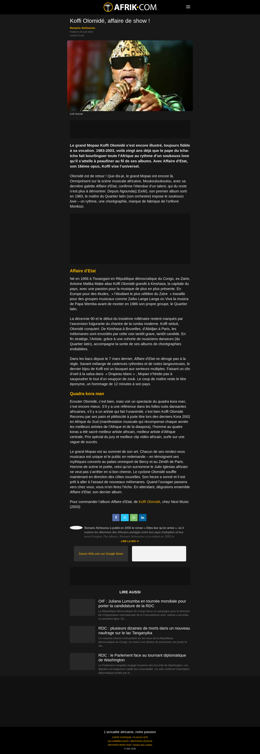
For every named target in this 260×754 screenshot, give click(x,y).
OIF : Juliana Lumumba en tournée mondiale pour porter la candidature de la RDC (142, 603)
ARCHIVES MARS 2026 (119, 745)
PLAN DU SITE (140, 737)
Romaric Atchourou (82, 27)
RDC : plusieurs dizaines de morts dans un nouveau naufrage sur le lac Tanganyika (144, 630)
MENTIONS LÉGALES (141, 741)
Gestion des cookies (142, 745)
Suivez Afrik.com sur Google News (101, 553)
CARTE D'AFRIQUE (121, 737)
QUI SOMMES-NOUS (118, 741)
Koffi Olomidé (149, 502)
